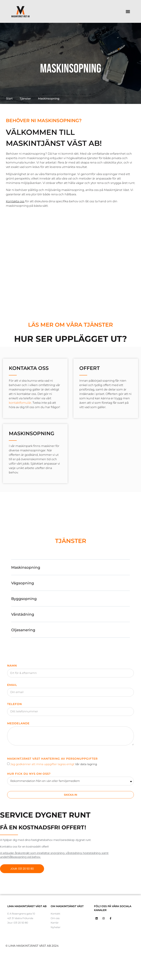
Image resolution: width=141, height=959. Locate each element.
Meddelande (18, 723)
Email (12, 685)
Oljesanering (23, 630)
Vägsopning (22, 583)
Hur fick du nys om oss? (29, 773)
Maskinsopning (25, 567)
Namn (12, 665)
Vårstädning (22, 614)
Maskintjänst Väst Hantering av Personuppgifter (52, 758)
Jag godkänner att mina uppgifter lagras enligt (53, 764)
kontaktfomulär (20, 402)
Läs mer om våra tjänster (70, 324)
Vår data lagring (86, 764)
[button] (127, 11)
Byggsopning (24, 598)
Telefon (14, 704)
